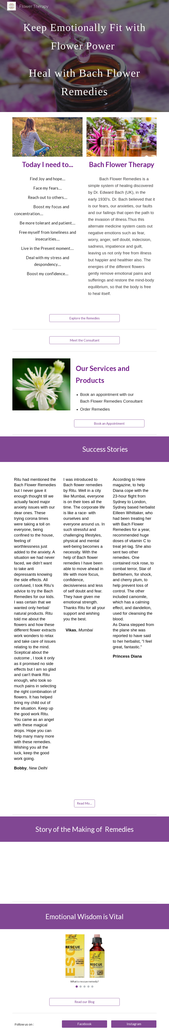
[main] (84, 56)
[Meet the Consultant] (84, 340)
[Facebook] (84, 1024)
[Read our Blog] (84, 1002)
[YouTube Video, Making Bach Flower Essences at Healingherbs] (84, 871)
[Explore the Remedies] (84, 318)
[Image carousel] (84, 961)
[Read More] (84, 803)
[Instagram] (133, 1024)
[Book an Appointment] (109, 423)
